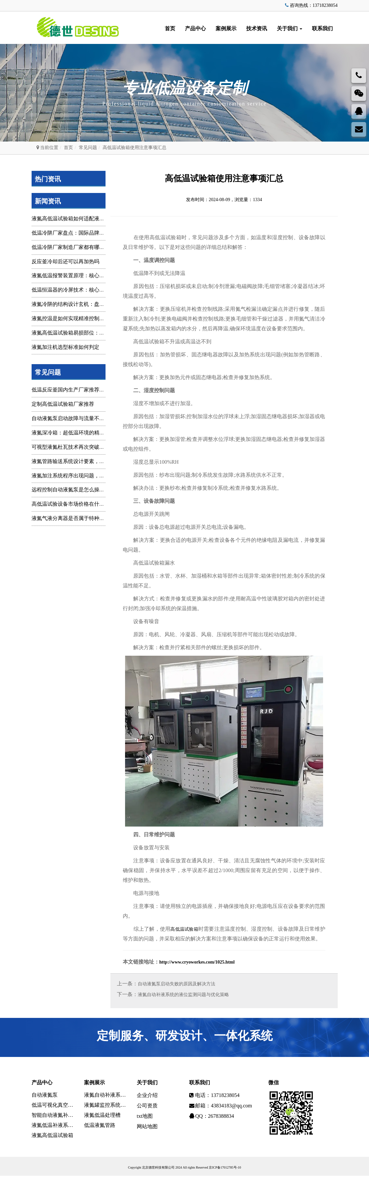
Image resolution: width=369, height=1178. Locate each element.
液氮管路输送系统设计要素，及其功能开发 (81, 461)
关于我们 (289, 28)
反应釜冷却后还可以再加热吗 (65, 261)
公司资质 (147, 1106)
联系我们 (322, 28)
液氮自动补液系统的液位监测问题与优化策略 (183, 995)
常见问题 (88, 147)
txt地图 (145, 1116)
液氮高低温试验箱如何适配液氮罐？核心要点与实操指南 (97, 218)
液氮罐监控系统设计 (105, 1106)
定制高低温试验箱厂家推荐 (63, 404)
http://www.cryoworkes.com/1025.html (196, 962)
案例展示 (226, 28)
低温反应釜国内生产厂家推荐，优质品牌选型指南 (89, 389)
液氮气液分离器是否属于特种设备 (71, 518)
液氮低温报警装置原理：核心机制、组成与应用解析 (91, 275)
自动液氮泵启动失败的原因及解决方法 (176, 984)
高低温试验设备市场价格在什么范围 (73, 504)
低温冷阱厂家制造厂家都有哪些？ (71, 247)
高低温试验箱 (184, 929)
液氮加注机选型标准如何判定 (65, 347)
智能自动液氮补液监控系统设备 (53, 1116)
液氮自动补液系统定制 (105, 1096)
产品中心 (195, 28)
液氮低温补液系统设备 (53, 1127)
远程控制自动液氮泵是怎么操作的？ (73, 489)
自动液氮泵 (45, 1096)
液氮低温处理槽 (102, 1116)
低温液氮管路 (99, 1127)
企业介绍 (147, 1096)
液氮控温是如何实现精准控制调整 (71, 318)
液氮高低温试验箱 (52, 1137)
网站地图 (147, 1127)
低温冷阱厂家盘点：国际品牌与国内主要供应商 (86, 233)
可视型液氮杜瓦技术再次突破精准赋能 (76, 447)
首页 (170, 28)
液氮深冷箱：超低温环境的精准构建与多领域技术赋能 (94, 432)
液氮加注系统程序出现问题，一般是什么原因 (84, 475)
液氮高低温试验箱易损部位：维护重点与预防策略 (89, 333)
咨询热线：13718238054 (311, 5)
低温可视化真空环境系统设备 (53, 1106)
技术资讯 (256, 28)
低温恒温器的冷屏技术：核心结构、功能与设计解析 (91, 290)
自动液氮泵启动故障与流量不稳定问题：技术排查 (89, 418)
